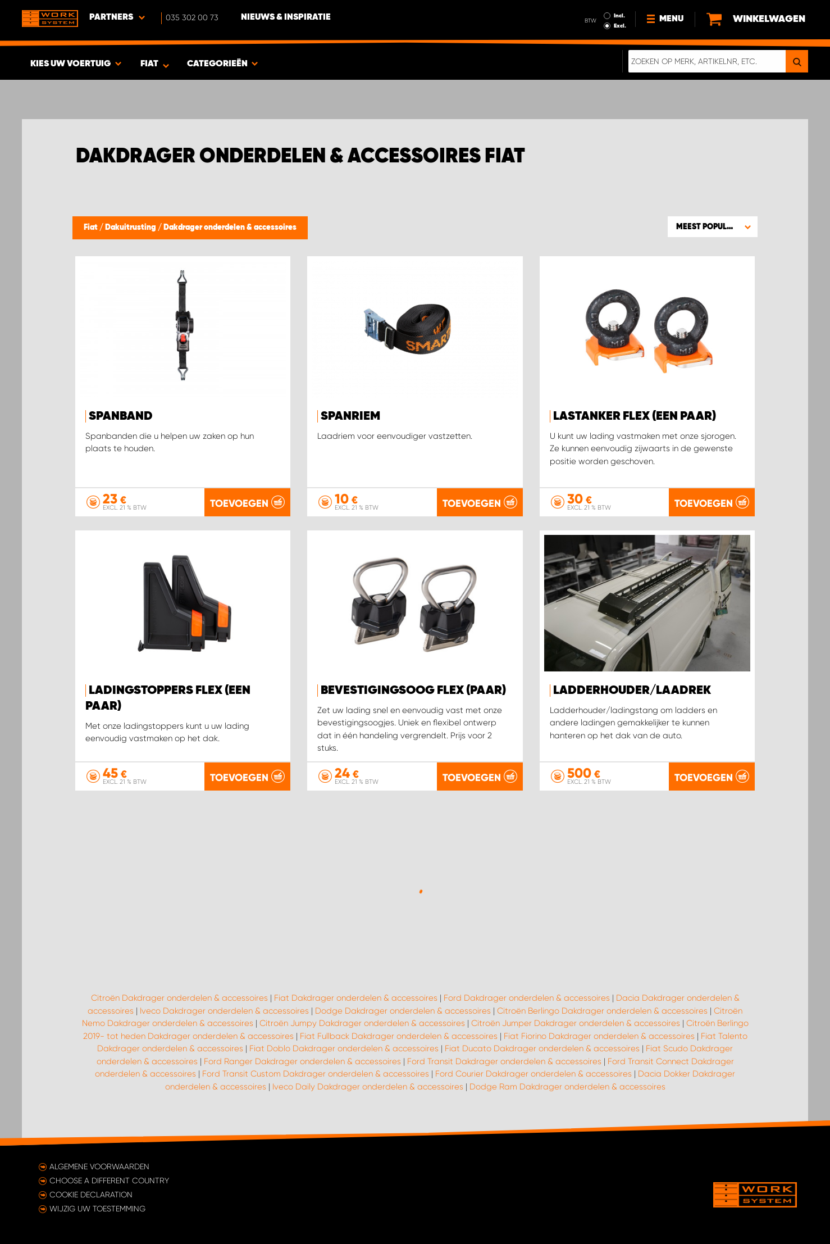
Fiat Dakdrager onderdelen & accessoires (355, 998)
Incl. (619, 16)
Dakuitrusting (131, 227)
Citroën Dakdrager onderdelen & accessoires (179, 998)
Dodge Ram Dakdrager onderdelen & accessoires (567, 1087)
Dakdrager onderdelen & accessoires (230, 227)
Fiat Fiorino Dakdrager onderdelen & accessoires (599, 1036)
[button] (713, 226)
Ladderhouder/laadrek (632, 690)
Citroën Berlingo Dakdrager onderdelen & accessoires (602, 1011)
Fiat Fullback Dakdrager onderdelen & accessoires (399, 1036)
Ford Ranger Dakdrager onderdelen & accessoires (302, 1061)
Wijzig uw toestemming (97, 1208)
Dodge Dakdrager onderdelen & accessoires (403, 1011)
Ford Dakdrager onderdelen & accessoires (527, 998)
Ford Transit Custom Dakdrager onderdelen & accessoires (315, 1074)
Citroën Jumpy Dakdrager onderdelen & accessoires (362, 1023)
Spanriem (350, 416)
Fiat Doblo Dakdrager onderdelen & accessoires (344, 1048)
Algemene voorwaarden (99, 1166)
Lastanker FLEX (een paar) (634, 416)
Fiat (91, 227)
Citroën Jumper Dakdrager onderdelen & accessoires (575, 1023)
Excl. (620, 26)
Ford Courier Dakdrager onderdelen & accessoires (533, 1074)
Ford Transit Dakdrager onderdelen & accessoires (504, 1061)
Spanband (121, 416)
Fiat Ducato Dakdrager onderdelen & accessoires (542, 1048)
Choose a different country (109, 1180)
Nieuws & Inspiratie (286, 17)
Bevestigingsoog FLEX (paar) (413, 690)
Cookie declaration (91, 1194)
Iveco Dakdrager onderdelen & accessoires (224, 1011)
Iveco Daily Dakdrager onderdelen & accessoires (367, 1087)
